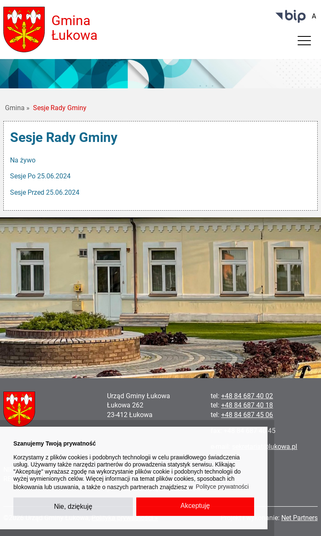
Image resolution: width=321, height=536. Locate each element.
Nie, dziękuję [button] (73, 506)
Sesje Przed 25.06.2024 (44, 192)
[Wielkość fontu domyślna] (314, 16)
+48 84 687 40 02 (247, 396)
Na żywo (23, 160)
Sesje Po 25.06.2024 (40, 176)
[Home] (24, 29)
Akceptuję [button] (195, 505)
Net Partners (299, 518)
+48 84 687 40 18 (247, 405)
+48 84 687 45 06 (247, 415)
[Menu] (304, 42)
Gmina (17, 108)
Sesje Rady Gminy (60, 108)
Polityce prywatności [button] (222, 486)
